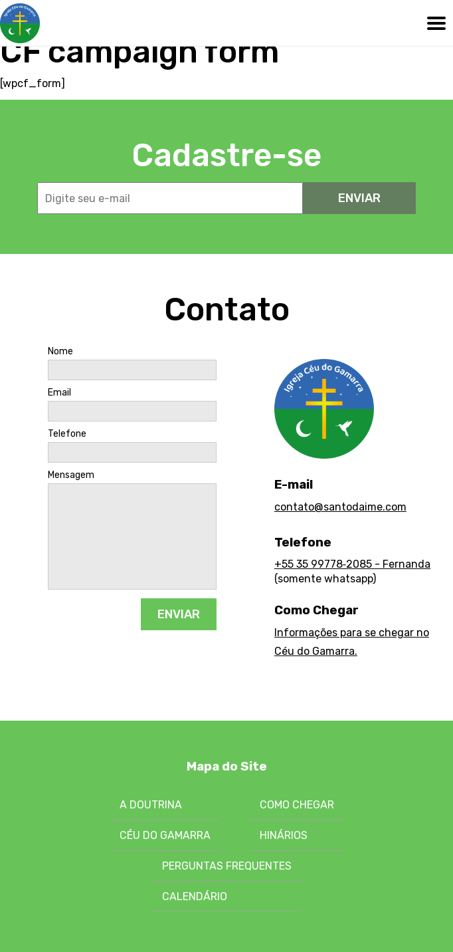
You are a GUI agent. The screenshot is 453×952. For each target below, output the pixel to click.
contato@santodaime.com (340, 507)
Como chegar (297, 804)
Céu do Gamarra (165, 835)
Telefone (67, 434)
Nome (60, 351)
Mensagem (71, 475)
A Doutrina (151, 804)
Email (59, 393)
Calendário (194, 896)
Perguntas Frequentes (227, 866)
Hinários (284, 835)
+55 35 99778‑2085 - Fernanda (352, 564)
